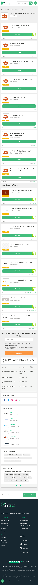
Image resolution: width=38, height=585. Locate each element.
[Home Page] (2, 9)
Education (7, 458)
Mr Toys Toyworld (9, 477)
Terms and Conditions (28, 581)
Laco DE (34, 203)
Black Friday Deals (24, 520)
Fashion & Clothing (14, 9)
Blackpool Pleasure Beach (22, 480)
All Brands (3, 528)
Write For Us (4, 542)
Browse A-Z (19, 485)
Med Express (13, 424)
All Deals (3, 531)
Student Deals (4, 523)
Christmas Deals (24, 528)
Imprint (3, 545)
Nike (11, 430)
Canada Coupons (13, 513)
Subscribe (19, 353)
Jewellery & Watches (9, 455)
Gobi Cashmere (33, 310)
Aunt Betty (24, 477)
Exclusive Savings (5, 520)
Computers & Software (16, 458)
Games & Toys (26, 455)
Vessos (11, 412)
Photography (18, 455)
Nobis (29, 477)
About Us (3, 537)
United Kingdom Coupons (23, 513)
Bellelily (11, 418)
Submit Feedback (29, 495)
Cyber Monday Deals (25, 526)
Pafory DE (34, 221)
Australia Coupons (4, 513)
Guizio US (34, 274)
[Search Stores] (31, 3)
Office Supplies (17, 461)
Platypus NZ (17, 477)
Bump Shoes (13, 436)
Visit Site (13, 15)
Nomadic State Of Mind (15, 442)
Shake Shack (17, 474)
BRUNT (21, 9)
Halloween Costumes (9, 480)
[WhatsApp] (3, 581)
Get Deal (19, 52)
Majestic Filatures (9, 474)
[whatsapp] (19, 400)
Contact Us (4, 540)
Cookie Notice (19, 581)
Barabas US (33, 328)
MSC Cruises (25, 474)
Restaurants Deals (5, 526)
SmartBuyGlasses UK (32, 292)
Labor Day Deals (24, 523)
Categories (6, 9)
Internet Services (8, 461)
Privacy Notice (12, 581)
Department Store (27, 458)
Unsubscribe (7, 345)
